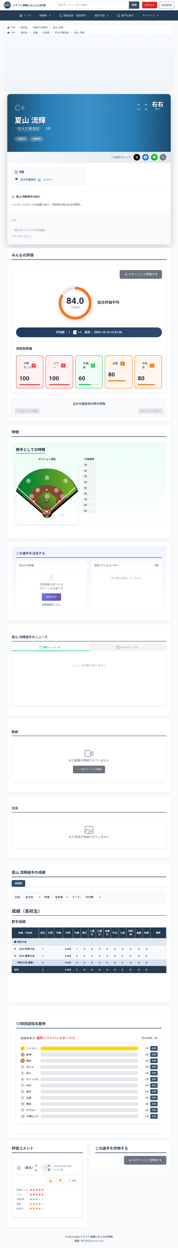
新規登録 (167, 5)
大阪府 (46, 32)
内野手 (36, 27)
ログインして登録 (89, 774)
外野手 (44, 27)
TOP (11, 27)
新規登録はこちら (51, 606)
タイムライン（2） (127, 650)
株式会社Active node (92, 1246)
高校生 (24, 27)
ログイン (149, 5)
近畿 (35, 32)
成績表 (18, 888)
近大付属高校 (62, 32)
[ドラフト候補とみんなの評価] (28, 5)
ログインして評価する (141, 274)
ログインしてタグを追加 (29, 230)
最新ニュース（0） (50, 650)
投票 (154, 1053)
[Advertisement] (89, 61)
